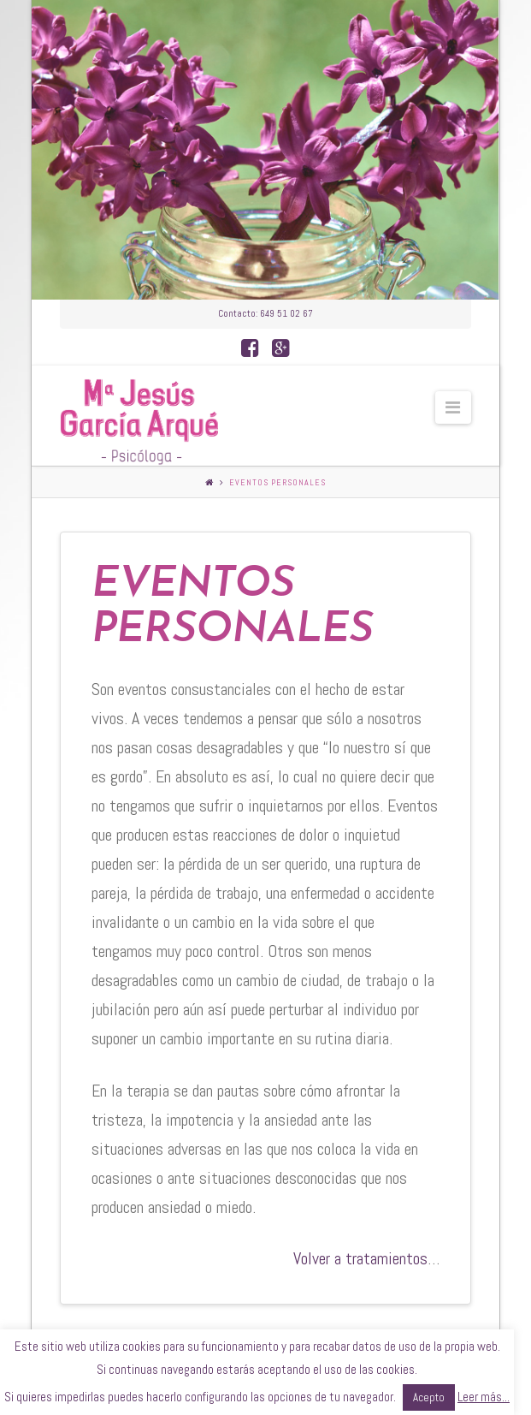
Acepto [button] (429, 1397)
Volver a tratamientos (360, 1258)
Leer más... (483, 1396)
